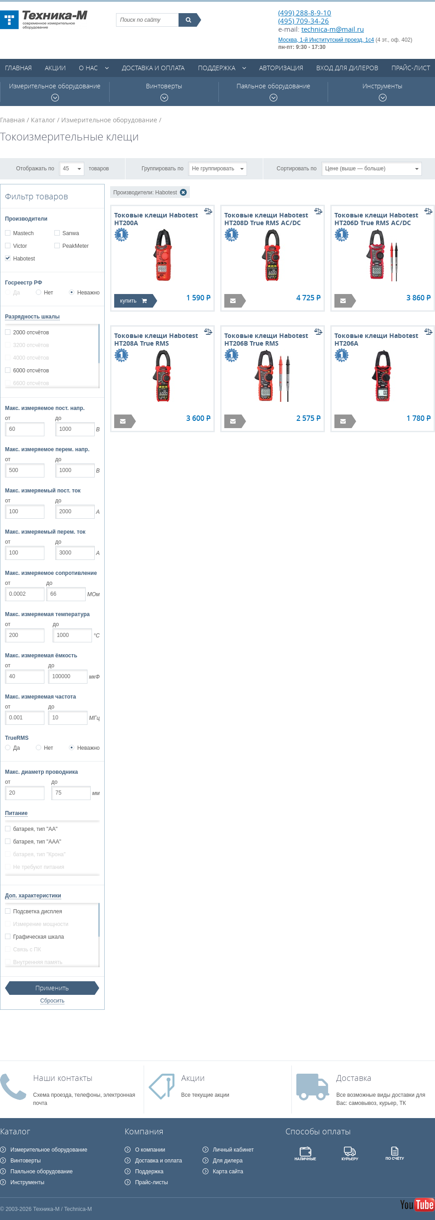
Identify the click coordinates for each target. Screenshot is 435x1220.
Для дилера (228, 1160)
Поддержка (216, 67)
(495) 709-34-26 (303, 20)
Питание (16, 813)
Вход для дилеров (347, 67)
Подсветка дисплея (37, 911)
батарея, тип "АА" (35, 829)
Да (12, 292)
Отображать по (35, 168)
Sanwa (70, 233)
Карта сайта (228, 1171)
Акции (55, 67)
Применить (52, 988)
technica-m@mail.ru (332, 29)
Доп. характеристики (33, 895)
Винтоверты (164, 91)
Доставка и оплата (153, 67)
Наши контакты (62, 1077)
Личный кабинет (233, 1150)
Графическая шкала (38, 937)
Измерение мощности (40, 924)
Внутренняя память (38, 962)
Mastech (23, 233)
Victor (20, 246)
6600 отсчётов (31, 383)
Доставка (354, 1077)
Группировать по (163, 168)
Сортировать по (297, 168)
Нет (44, 292)
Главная (18, 67)
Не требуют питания (38, 867)
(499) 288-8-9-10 (304, 12)
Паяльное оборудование (273, 91)
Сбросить (52, 1001)
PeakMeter (75, 246)
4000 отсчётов (31, 358)
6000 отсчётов (31, 370)
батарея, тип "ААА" (37, 842)
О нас (88, 67)
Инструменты (382, 91)
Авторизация (281, 67)
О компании (150, 1150)
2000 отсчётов (31, 332)
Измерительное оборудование (55, 91)
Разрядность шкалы (32, 316)
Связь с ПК (27, 949)
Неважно (84, 292)
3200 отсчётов (31, 345)
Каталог (43, 120)
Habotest (24, 259)
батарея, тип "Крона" (39, 854)
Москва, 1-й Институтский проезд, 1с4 (326, 40)
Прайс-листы (151, 1182)
